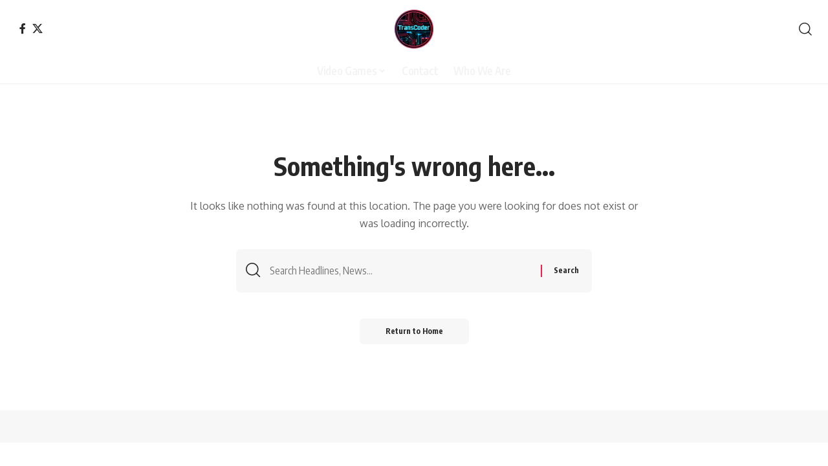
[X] (37, 28)
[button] (805, 29)
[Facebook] (22, 28)
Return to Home (414, 331)
